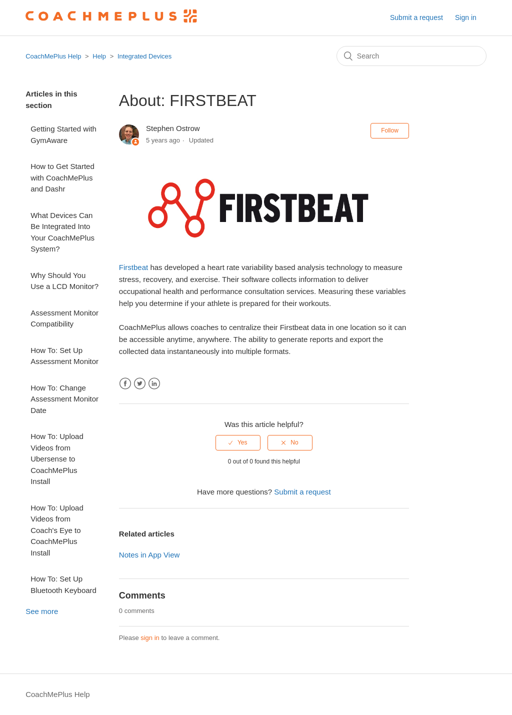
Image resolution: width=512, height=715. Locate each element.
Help (99, 56)
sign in (150, 638)
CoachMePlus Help (53, 56)
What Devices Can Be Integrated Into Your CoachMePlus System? (62, 232)
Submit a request (416, 18)
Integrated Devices (145, 56)
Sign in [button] (465, 18)
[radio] (238, 442)
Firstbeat (133, 267)
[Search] (411, 56)
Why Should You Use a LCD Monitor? (64, 281)
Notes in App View (149, 554)
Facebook (125, 384)
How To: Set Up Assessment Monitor (64, 356)
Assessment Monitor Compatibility (64, 318)
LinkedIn (154, 384)
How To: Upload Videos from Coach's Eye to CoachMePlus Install (57, 530)
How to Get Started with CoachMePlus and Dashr (62, 177)
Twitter (140, 384)
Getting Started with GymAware (63, 134)
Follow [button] (389, 130)
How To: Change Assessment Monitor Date (64, 399)
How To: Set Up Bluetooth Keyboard (63, 584)
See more (42, 611)
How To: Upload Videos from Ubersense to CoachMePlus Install (57, 459)
